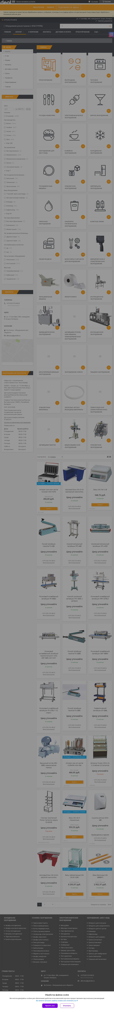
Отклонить (67, 1006)
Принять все (50, 1006)
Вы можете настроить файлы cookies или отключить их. (56, 1000)
